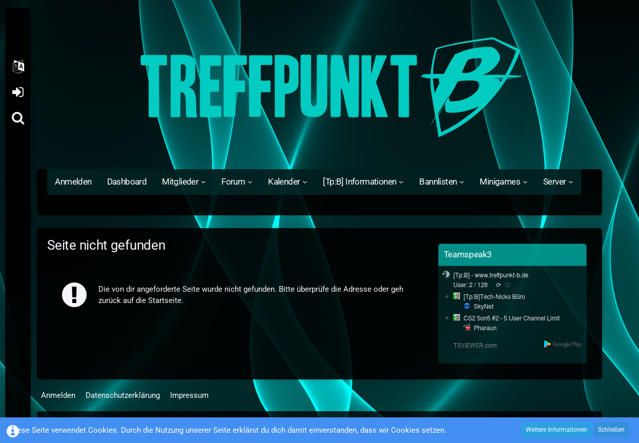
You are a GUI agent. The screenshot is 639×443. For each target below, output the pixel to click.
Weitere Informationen (556, 429)
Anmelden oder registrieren (17, 92)
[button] (18, 66)
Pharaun (485, 328)
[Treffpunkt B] (319, 87)
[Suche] (18, 118)
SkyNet (483, 307)
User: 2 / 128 (471, 285)
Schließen (611, 429)
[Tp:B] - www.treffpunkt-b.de (491, 275)
